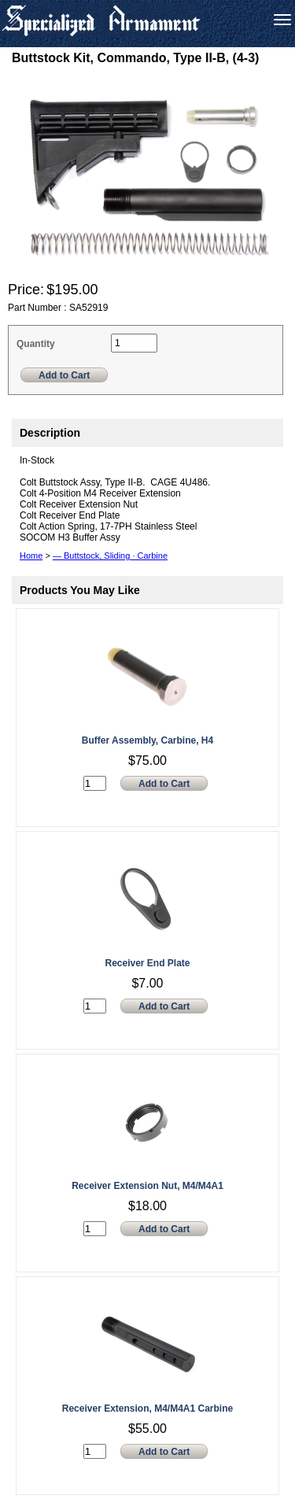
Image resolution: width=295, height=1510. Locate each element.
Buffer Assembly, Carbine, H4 (147, 740)
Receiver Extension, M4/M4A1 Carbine (147, 1408)
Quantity (36, 343)
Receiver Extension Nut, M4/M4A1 (147, 1185)
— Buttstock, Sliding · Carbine (110, 555)
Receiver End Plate (147, 963)
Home (31, 555)
